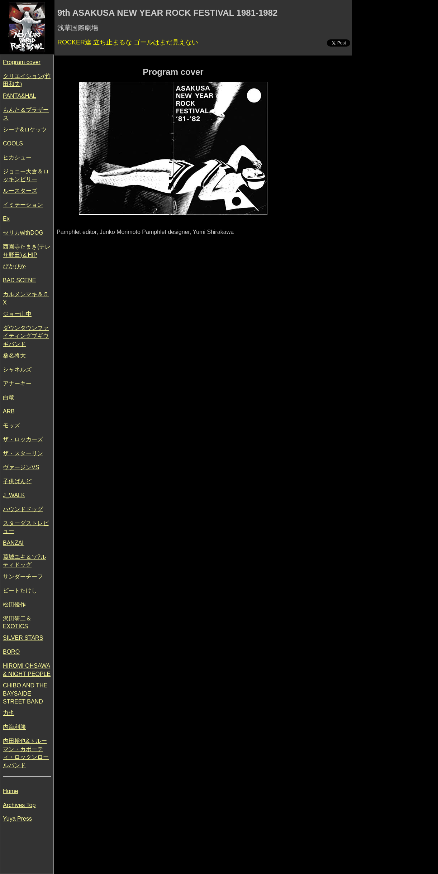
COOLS (13, 143)
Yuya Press (17, 819)
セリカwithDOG (23, 233)
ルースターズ (20, 191)
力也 (8, 713)
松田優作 (14, 604)
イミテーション (23, 205)
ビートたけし (20, 590)
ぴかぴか (14, 266)
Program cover (22, 62)
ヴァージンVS (21, 467)
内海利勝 (14, 727)
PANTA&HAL (19, 96)
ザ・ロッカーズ (23, 439)
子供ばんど (17, 481)
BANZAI (13, 543)
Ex (6, 219)
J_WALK (14, 495)
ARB (9, 411)
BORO (11, 652)
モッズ (11, 425)
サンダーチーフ (23, 576)
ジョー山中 (17, 314)
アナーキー (17, 383)
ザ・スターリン (23, 453)
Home (10, 791)
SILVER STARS (23, 638)
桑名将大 (14, 355)
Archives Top (19, 805)
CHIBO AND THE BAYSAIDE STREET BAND (25, 693)
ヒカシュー (17, 157)
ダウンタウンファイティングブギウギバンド (26, 336)
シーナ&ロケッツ (25, 129)
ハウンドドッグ (23, 509)
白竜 (8, 397)
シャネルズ (17, 369)
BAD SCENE (19, 280)
